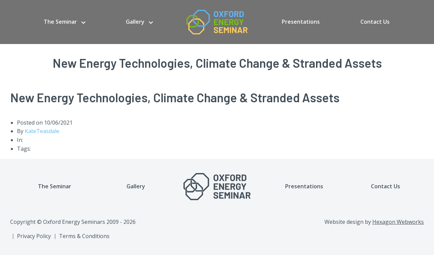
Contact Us (375, 21)
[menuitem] (64, 22)
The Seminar (60, 21)
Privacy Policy (34, 236)
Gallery (135, 21)
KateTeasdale (42, 131)
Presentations (301, 21)
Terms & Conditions (84, 236)
